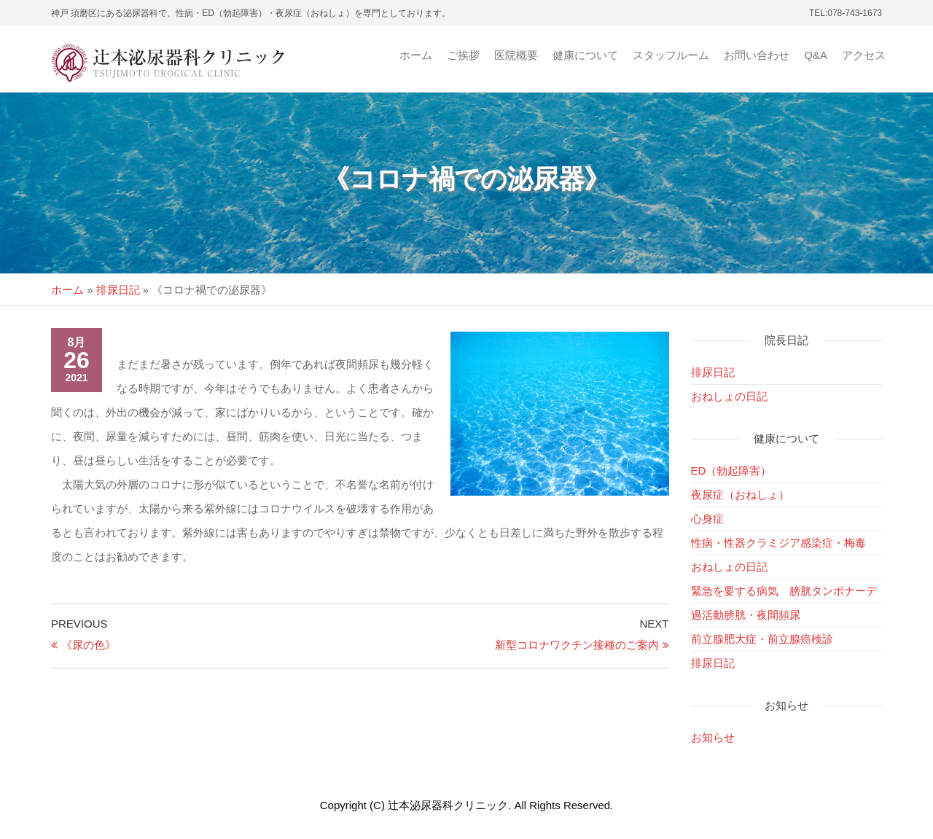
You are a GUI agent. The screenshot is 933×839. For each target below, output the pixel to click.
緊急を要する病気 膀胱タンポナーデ (784, 591)
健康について (585, 55)
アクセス (864, 55)
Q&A (815, 55)
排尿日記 (118, 290)
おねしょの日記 (729, 396)
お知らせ (713, 737)
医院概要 (516, 55)
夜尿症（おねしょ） (740, 494)
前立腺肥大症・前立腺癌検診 (762, 639)
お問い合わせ (756, 55)
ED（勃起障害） (731, 470)
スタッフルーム (671, 55)
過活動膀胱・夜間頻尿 (745, 615)
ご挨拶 (463, 55)
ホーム (415, 55)
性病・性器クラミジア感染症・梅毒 (778, 542)
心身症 (707, 518)
